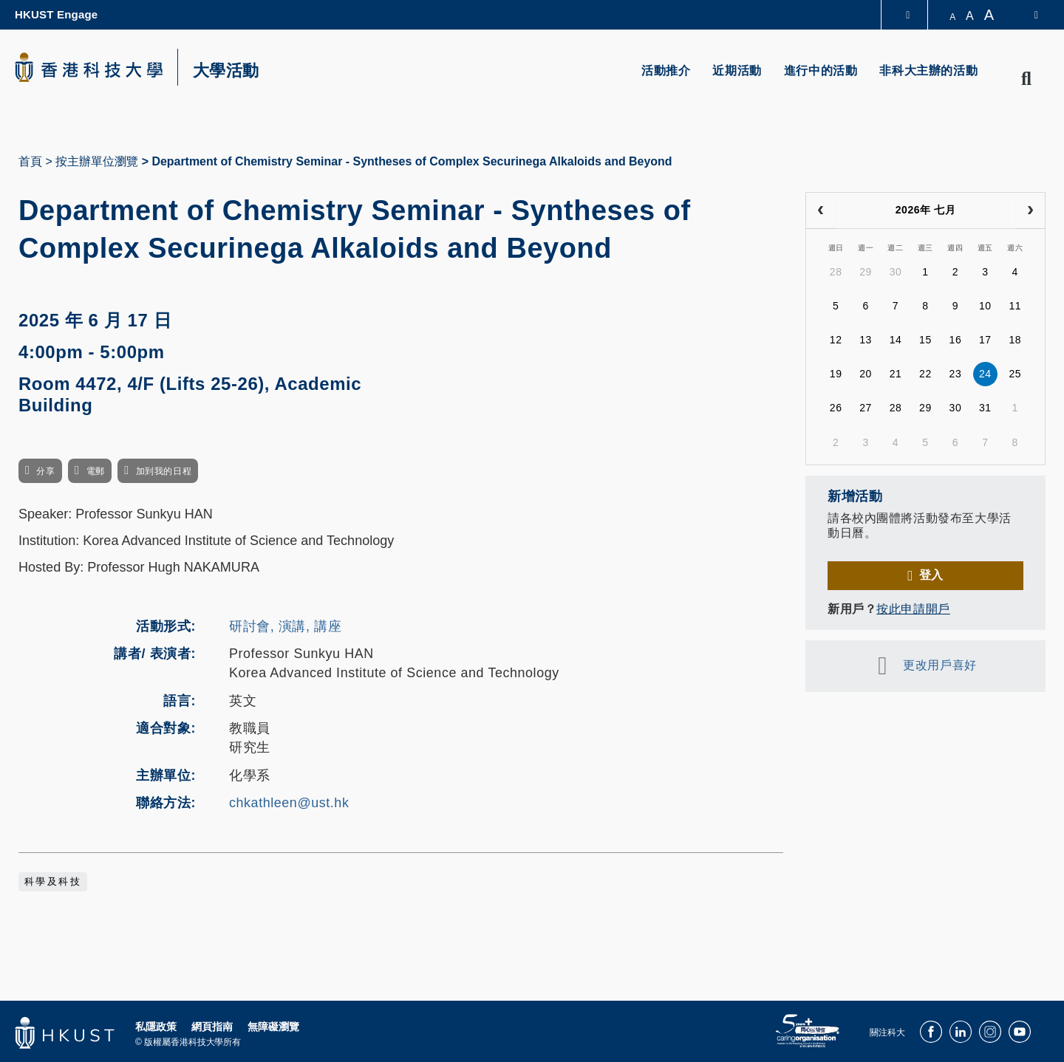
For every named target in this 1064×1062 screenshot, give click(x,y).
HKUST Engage (56, 14)
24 (985, 374)
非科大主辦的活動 (928, 70)
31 (985, 408)
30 (896, 272)
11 (1015, 306)
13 (865, 340)
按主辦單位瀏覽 (96, 161)
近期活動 (736, 70)
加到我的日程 (163, 471)
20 (865, 374)
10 (985, 306)
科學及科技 (52, 882)
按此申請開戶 (912, 609)
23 (955, 374)
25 (1015, 374)
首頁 (30, 161)
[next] (1030, 210)
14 (896, 340)
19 (836, 374)
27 (865, 408)
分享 (45, 471)
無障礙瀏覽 (273, 1026)
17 (985, 340)
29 (865, 272)
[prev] (820, 210)
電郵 (95, 471)
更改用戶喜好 (939, 665)
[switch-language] (1026, 15)
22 (925, 374)
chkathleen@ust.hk (289, 802)
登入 (931, 575)
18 (1015, 340)
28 (836, 272)
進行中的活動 (821, 70)
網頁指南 (212, 1026)
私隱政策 (156, 1026)
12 (836, 340)
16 (955, 340)
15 (925, 340)
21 (896, 374)
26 (836, 408)
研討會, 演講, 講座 (285, 626)
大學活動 (226, 71)
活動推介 (665, 70)
